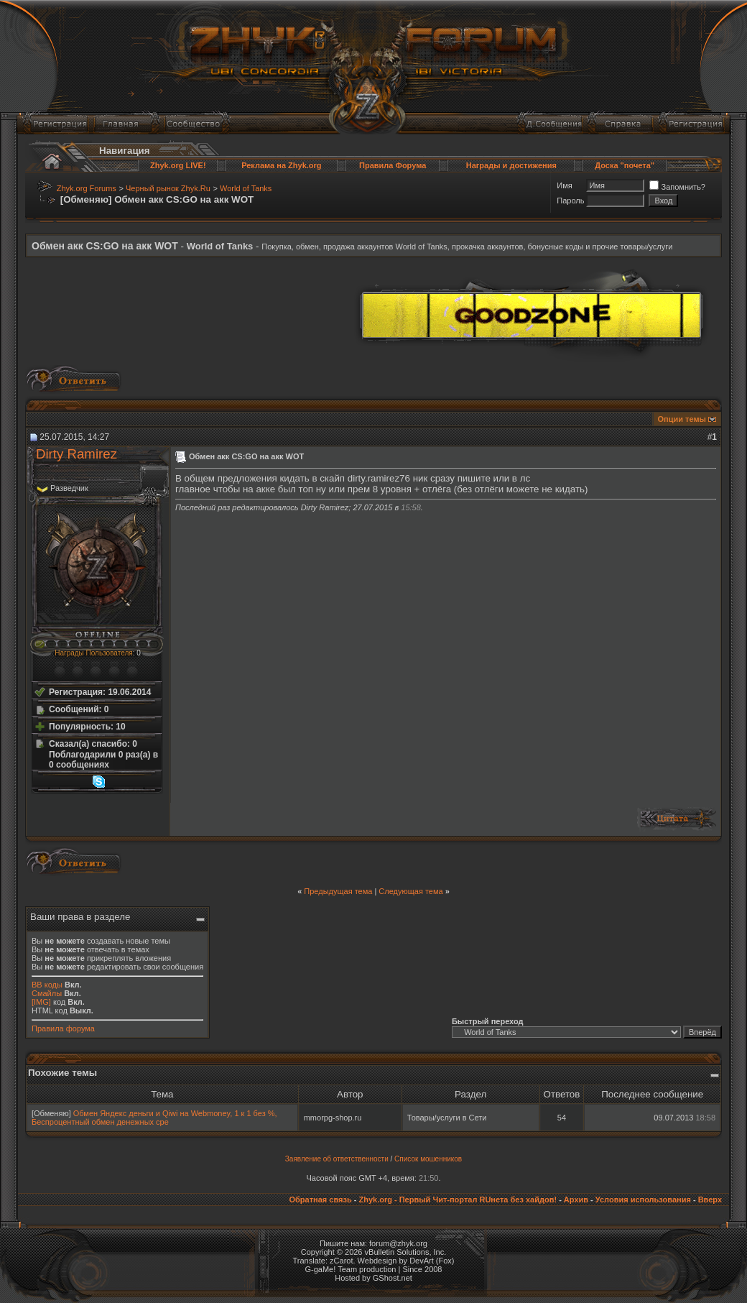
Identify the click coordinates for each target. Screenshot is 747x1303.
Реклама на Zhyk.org (281, 165)
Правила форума (63, 1028)
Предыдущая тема (338, 891)
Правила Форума (392, 165)
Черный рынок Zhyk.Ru (168, 188)
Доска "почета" (624, 165)
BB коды (47, 984)
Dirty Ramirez (76, 453)
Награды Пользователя (93, 653)
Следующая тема (410, 891)
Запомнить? (677, 187)
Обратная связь (320, 1199)
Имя (564, 185)
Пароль (570, 200)
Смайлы (47, 993)
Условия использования (643, 1199)
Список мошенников (428, 1159)
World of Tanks (246, 188)
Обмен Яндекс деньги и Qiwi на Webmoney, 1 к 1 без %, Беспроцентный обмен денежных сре (154, 1117)
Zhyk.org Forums (86, 188)
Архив (576, 1199)
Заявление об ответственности (337, 1159)
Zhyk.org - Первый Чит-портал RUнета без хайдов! (457, 1199)
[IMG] (41, 1002)
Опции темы (682, 419)
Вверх (710, 1199)
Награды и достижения (511, 165)
